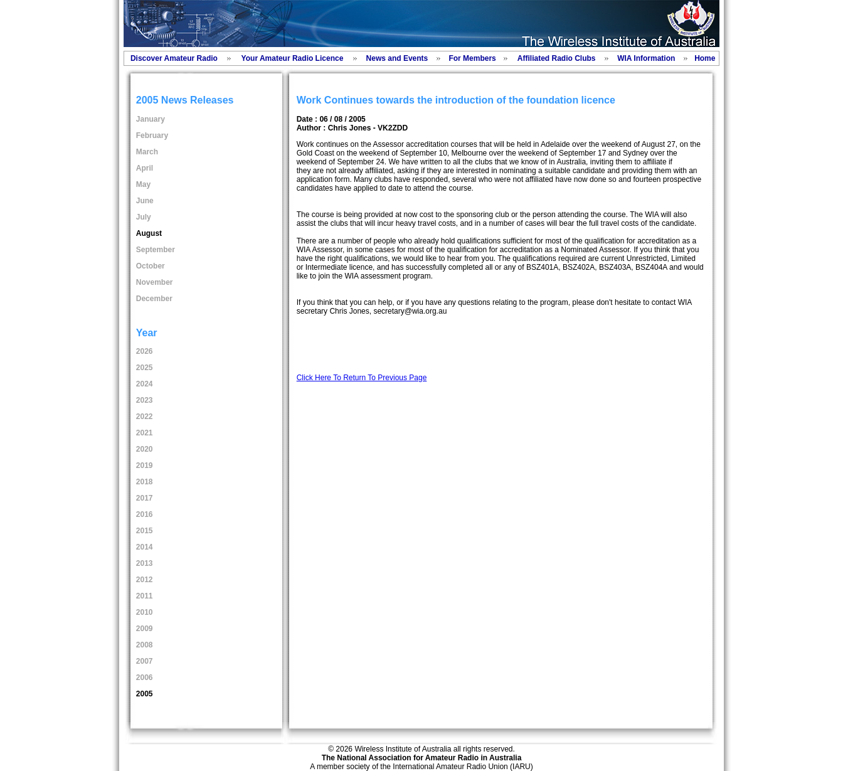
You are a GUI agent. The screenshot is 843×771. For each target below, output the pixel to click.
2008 (144, 645)
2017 (144, 498)
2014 (144, 547)
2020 (144, 449)
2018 (144, 481)
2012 (144, 579)
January (150, 119)
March (147, 151)
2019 (144, 465)
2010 (144, 612)
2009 (144, 628)
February (152, 135)
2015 (144, 530)
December (154, 298)
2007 (144, 661)
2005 (144, 693)
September (155, 249)
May (143, 184)
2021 (144, 432)
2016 (144, 514)
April (144, 168)
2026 (144, 351)
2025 (144, 367)
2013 (144, 563)
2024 (144, 384)
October (150, 266)
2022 (144, 416)
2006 (144, 677)
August (149, 233)
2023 (144, 400)
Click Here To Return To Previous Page (362, 377)
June (145, 200)
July (143, 217)
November (154, 282)
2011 (144, 596)
